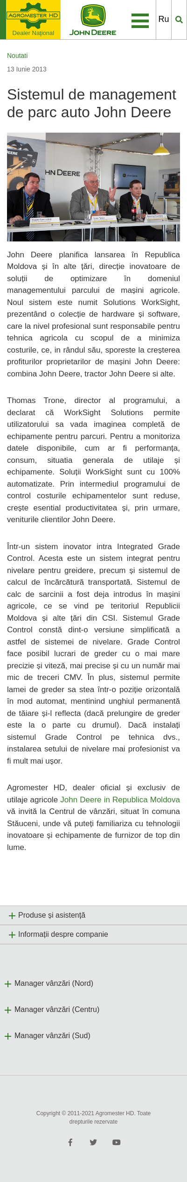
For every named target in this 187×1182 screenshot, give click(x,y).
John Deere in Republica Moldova (120, 799)
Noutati (17, 55)
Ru (163, 19)
